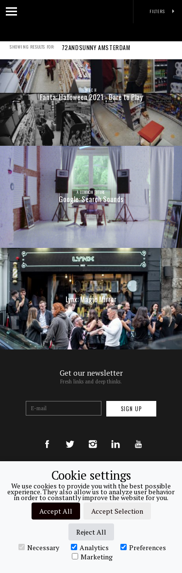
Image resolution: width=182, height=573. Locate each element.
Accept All (55, 511)
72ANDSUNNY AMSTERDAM (96, 54)
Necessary (38, 547)
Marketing (92, 556)
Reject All (91, 532)
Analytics (90, 547)
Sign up (131, 409)
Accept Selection (117, 511)
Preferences (143, 547)
